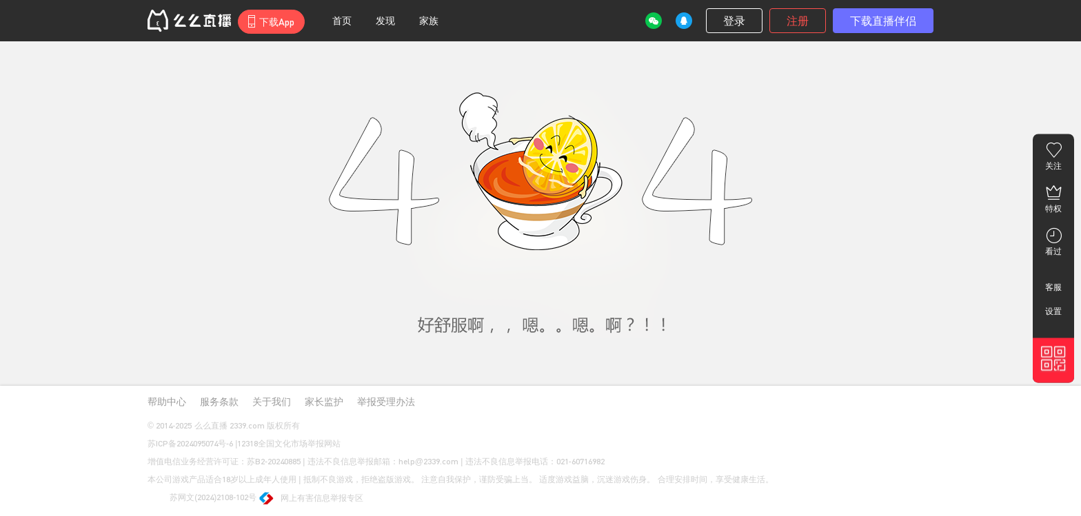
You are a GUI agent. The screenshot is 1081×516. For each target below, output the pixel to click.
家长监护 (324, 401)
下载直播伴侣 (883, 20)
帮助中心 (167, 401)
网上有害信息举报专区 (312, 499)
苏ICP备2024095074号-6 (190, 443)
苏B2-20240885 (274, 461)
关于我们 (271, 401)
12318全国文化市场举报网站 (289, 443)
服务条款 (219, 401)
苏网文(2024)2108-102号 (202, 498)
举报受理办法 (386, 401)
